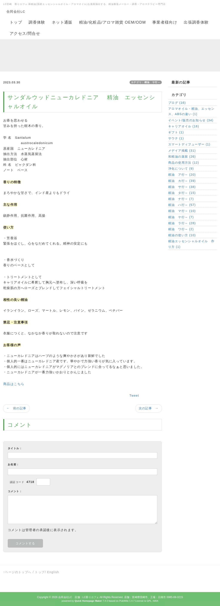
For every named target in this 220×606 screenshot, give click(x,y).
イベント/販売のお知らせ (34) (190, 120)
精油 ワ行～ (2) (181, 229)
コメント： (15, 491)
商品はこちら (13, 384)
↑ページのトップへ (17, 572)
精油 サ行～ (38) (182, 187)
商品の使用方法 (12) (183, 162)
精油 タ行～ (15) (182, 193)
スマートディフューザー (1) (189, 144)
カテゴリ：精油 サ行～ (145, 82)
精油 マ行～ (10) (182, 211)
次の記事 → (149, 408)
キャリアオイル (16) (183, 126)
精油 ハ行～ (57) (182, 205)
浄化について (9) (181, 168)
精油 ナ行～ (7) (181, 199)
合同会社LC (15, 11)
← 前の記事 (16, 408)
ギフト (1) (176, 132)
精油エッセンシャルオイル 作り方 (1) (191, 243)
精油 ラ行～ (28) (182, 223)
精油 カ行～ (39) (182, 181)
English (53, 572)
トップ (40, 572)
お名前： (13, 464)
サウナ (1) (176, 138)
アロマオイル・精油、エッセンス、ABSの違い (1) (191, 111)
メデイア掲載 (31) (182, 150)
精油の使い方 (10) (182, 235)
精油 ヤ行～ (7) (181, 217)
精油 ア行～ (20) (182, 174)
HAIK (155, 601)
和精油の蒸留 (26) (182, 156)
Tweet (134, 395)
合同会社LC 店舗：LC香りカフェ (78, 597)
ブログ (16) (177, 102)
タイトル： (15, 448)
